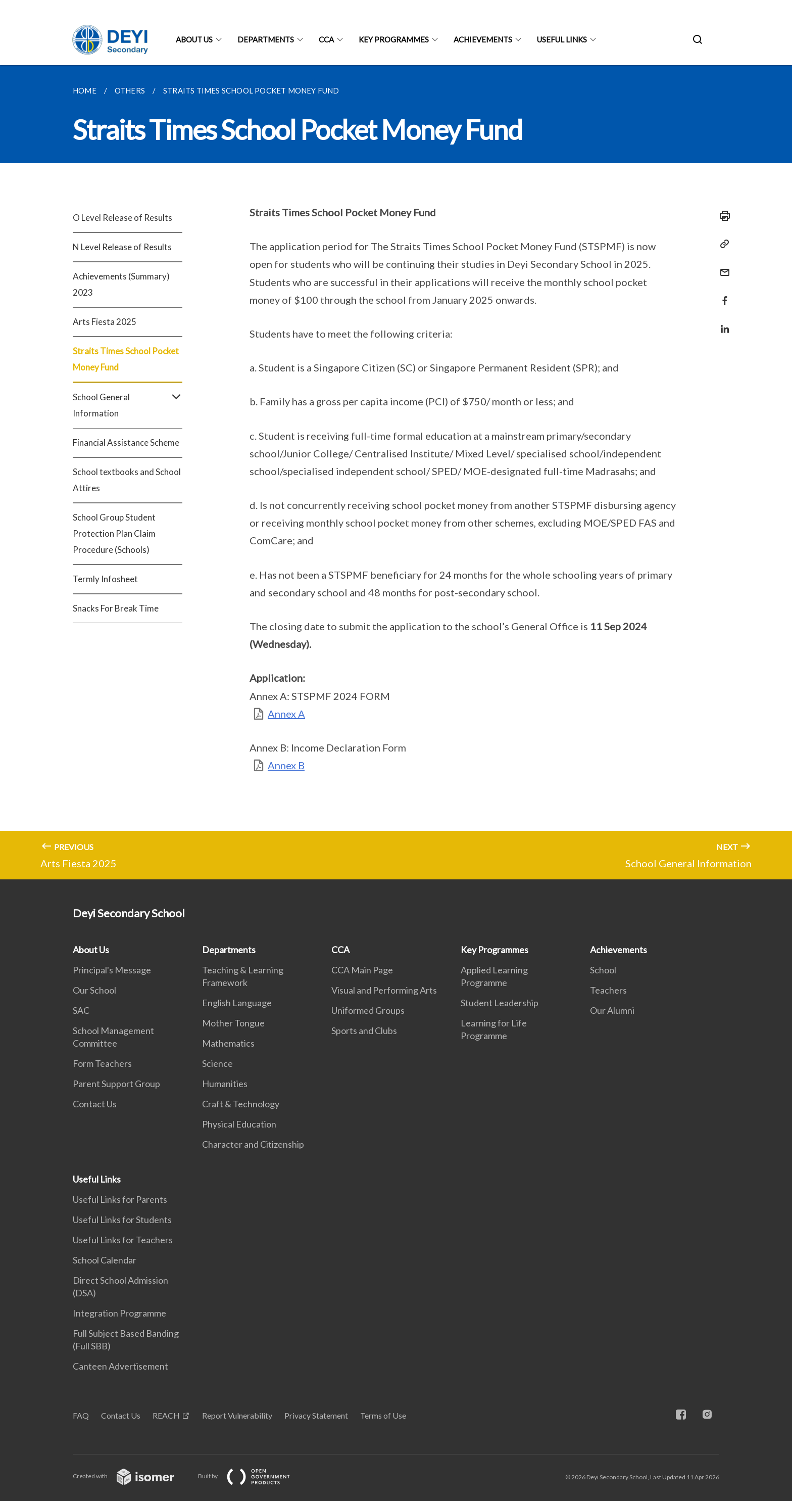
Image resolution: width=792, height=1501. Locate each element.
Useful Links (562, 39)
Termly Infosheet (105, 579)
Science (217, 1063)
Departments (265, 39)
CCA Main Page (362, 969)
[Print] (721, 216)
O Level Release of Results (122, 217)
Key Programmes (394, 39)
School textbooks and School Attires (127, 479)
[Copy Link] (721, 244)
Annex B (286, 765)
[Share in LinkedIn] (721, 322)
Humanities (224, 1083)
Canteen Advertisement (120, 1366)
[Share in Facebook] (721, 294)
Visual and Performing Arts (384, 990)
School (603, 969)
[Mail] (721, 266)
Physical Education (239, 1124)
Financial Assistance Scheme (126, 442)
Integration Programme (119, 1313)
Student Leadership (499, 1002)
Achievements (483, 39)
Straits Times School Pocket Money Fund (126, 359)
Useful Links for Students (122, 1219)
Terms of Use (383, 1415)
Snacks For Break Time (116, 608)
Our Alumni (612, 1010)
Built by (252, 1476)
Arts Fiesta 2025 (104, 321)
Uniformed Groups (368, 1010)
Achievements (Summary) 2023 (121, 284)
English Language (237, 1002)
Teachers (608, 990)
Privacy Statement (316, 1415)
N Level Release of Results (122, 247)
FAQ (81, 1415)
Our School (94, 990)
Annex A (286, 714)
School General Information (127, 405)
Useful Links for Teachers (123, 1239)
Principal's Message (112, 969)
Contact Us (95, 1103)
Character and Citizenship (253, 1144)
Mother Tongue (233, 1022)
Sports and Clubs (364, 1030)
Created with (131, 1476)
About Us (194, 39)
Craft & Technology (240, 1103)
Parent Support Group (116, 1083)
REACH (166, 1415)
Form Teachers (102, 1063)
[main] (396, 472)
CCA (326, 39)
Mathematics (228, 1043)
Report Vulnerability (237, 1415)
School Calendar (104, 1259)
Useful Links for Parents (120, 1199)
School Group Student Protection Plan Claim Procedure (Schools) (114, 533)
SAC (81, 1010)
